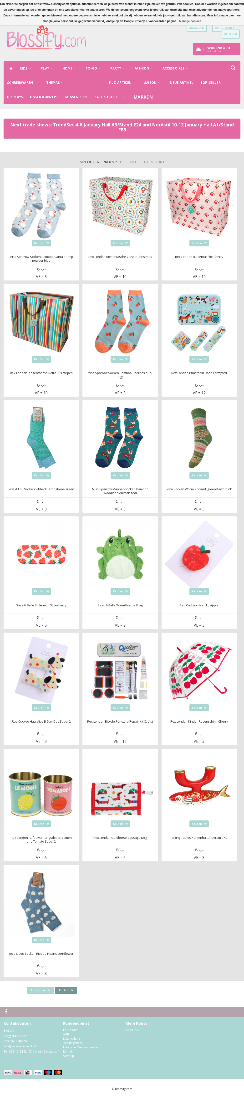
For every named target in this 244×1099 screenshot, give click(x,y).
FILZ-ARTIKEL (123, 82)
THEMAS (56, 82)
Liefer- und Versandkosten (81, 1047)
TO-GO (94, 68)
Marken (143, 97)
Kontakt (66, 990)
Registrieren (225, 28)
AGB (66, 1034)
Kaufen (41, 243)
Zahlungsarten (73, 1043)
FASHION (144, 68)
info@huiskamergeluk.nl (20, 1046)
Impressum (40, 990)
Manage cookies (190, 21)
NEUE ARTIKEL (181, 82)
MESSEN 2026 (76, 97)
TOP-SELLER (210, 82)
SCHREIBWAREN (23, 82)
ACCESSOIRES (177, 68)
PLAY (48, 68)
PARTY (118, 68)
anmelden (196, 28)
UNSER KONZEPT (44, 97)
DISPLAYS (15, 97)
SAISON (153, 82)
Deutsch (230, 34)
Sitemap (68, 1056)
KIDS (27, 68)
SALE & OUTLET (111, 97)
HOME (70, 68)
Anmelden (133, 1030)
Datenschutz (71, 1039)
